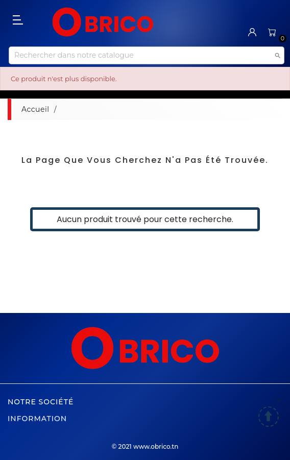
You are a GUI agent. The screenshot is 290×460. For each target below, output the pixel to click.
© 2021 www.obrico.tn (145, 446)
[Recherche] (146, 55)
